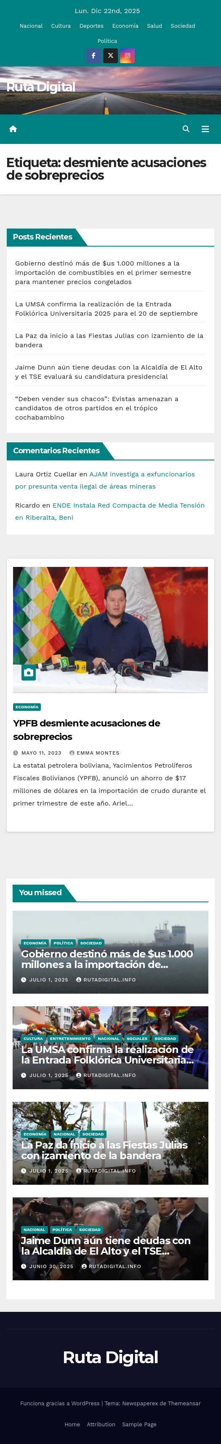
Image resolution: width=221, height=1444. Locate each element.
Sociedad (183, 26)
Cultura (61, 26)
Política (107, 41)
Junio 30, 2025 (52, 1266)
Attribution (101, 1424)
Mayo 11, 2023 (42, 753)
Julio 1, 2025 (49, 980)
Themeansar (184, 1403)
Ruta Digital (40, 87)
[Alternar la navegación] (205, 129)
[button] (186, 129)
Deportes (92, 26)
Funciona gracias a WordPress (60, 1403)
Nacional (31, 26)
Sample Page (139, 1424)
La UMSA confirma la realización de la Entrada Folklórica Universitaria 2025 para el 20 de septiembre (107, 1060)
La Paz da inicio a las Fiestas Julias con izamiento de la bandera (104, 1150)
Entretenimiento (70, 1038)
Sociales (137, 1038)
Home (72, 1424)
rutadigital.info (106, 980)
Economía (125, 26)
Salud (154, 26)
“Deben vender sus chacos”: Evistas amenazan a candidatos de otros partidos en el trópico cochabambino (96, 408)
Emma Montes (94, 753)
